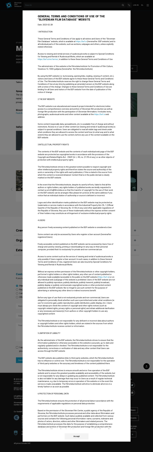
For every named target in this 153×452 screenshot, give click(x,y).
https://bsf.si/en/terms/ (48, 59)
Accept (76, 436)
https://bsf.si (81, 41)
